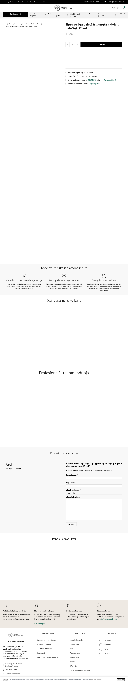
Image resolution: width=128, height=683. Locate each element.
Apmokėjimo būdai (44, 649)
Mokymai (37, 2)
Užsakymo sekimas (44, 644)
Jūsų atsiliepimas (74, 497)
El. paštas (70, 483)
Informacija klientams (9, 2)
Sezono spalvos (58, 15)
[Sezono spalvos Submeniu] (67, 15)
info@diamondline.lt (116, 2)
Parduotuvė (15, 14)
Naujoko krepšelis (33, 15)
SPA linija (73, 666)
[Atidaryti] (123, 8)
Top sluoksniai (75, 653)
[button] (123, 8)
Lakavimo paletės (35, 24)
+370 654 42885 (101, 2)
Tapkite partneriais (46, 2)
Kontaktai (21, 2)
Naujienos (92, 14)
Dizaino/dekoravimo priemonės (18, 24)
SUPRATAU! (121, 679)
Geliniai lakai (74, 644)
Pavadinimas (72, 475)
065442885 (92, 80)
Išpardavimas (49, 14)
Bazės (72, 649)
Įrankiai (72, 662)
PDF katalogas (39, 624)
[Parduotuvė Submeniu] (20, 14)
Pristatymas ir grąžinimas (46, 640)
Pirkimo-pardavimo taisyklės (47, 657)
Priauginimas (75, 657)
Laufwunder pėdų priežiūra (80, 670)
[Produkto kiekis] (72, 44)
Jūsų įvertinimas (73, 490)
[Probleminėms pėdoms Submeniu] (115, 15)
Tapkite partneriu (96, 84)
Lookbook (121, 14)
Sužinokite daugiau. (96, 679)
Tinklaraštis (29, 2)
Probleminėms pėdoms (103, 15)
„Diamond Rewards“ (75, 15)
